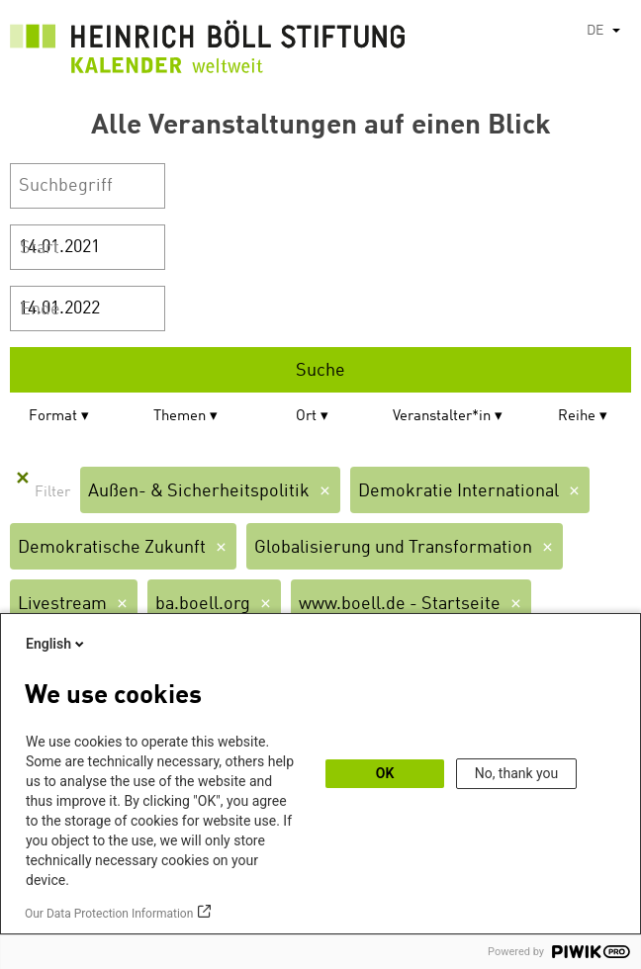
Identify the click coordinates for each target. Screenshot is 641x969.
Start (39, 248)
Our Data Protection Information (109, 914)
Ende (40, 309)
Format (53, 416)
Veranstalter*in (442, 416)
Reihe (576, 416)
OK (385, 773)
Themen (179, 416)
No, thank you (517, 773)
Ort (306, 416)
